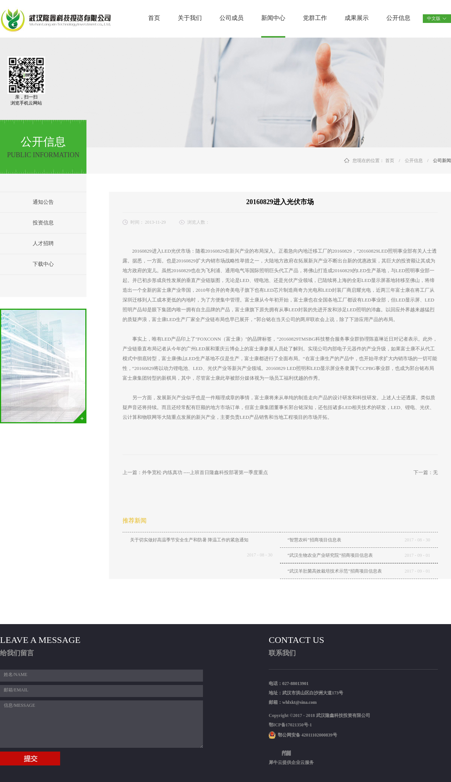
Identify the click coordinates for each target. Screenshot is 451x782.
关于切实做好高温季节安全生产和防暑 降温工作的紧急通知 (189, 540)
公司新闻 (442, 160)
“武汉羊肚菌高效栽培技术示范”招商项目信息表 (335, 571)
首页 (154, 18)
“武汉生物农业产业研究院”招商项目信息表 (330, 555)
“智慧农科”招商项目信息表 (314, 540)
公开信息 (414, 160)
